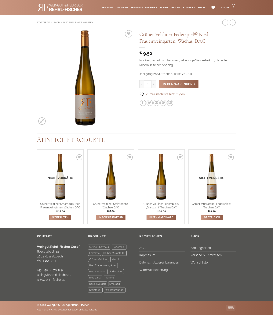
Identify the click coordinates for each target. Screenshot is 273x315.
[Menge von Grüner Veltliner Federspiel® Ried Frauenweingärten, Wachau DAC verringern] (141, 84)
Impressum (147, 255)
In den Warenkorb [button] (111, 217)
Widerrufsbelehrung (153, 270)
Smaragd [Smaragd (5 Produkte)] (114, 283)
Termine (107, 7)
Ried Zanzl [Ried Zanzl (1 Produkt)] (95, 277)
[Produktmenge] (147, 84)
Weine (164, 7)
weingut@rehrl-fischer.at (54, 275)
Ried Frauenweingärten (78, 22)
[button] (228, 7)
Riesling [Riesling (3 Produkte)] (109, 277)
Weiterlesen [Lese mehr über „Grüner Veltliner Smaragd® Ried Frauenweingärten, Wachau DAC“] (60, 217)
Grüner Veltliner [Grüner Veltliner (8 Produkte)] (98, 259)
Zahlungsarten (201, 248)
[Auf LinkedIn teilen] (170, 103)
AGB (142, 248)
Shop (201, 7)
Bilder (176, 7)
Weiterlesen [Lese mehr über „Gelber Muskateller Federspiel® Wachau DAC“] (212, 217)
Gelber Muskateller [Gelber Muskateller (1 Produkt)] (114, 253)
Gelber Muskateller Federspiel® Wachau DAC (211, 205)
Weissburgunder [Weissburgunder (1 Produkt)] (114, 289)
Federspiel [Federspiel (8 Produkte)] (119, 247)
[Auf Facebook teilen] (143, 103)
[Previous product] (232, 22)
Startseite (43, 22)
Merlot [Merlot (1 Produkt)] (115, 259)
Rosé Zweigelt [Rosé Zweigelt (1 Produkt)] (97, 283)
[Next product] (225, 22)
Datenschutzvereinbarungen (159, 262)
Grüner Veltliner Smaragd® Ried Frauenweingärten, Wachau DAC (60, 205)
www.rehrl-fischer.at (51, 279)
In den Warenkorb (179, 84)
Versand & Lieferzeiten (206, 255)
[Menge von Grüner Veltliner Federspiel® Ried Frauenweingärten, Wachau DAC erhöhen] (153, 84)
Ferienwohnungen (144, 7)
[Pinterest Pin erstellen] (163, 103)
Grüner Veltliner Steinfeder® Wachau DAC (110, 205)
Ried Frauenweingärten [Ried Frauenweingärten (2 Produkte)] (103, 265)
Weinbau (122, 7)
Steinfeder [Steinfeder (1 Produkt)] (95, 289)
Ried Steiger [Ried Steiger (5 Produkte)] (116, 271)
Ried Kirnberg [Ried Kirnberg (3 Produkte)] (97, 271)
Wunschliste (199, 262)
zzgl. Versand (90, 309)
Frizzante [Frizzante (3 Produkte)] (94, 253)
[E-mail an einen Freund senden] (156, 103)
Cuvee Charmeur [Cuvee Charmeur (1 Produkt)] (99, 247)
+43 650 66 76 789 (50, 270)
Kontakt (189, 7)
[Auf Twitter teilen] (150, 103)
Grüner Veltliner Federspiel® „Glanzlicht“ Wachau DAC (161, 205)
